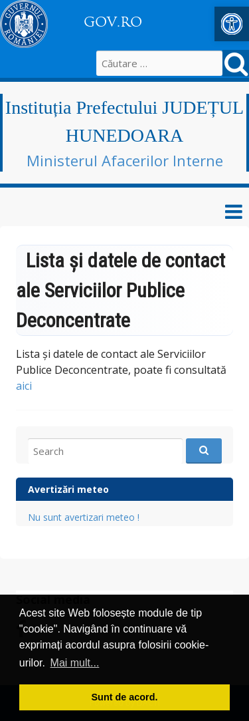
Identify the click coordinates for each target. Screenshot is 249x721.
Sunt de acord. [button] (125, 697)
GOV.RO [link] (113, 22)
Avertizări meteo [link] (68, 489)
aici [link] (24, 385)
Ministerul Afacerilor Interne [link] (125, 160)
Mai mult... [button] (75, 662)
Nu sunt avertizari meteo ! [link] (83, 517)
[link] (231, 24)
